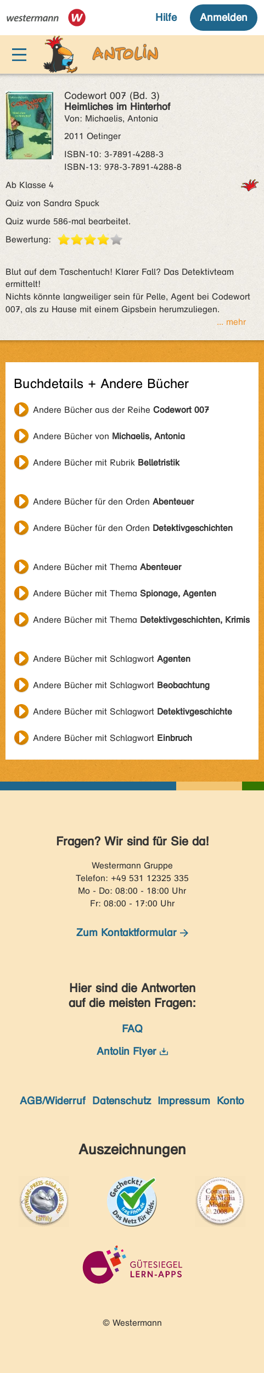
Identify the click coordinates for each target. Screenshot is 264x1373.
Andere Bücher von (109, 436)
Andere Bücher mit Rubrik (106, 462)
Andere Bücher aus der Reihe (121, 410)
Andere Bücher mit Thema (107, 567)
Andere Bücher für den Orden (113, 501)
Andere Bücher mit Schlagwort (111, 659)
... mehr (231, 322)
